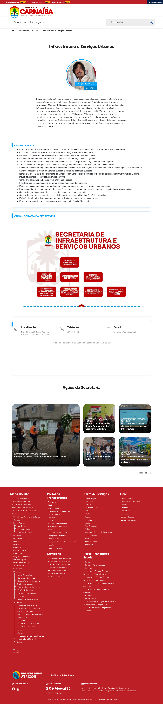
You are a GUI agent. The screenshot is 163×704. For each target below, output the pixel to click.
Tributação (88, 544)
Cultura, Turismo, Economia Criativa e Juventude (28, 582)
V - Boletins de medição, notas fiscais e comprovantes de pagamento (99, 603)
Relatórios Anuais (55, 577)
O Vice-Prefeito (19, 550)
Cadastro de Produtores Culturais (26, 517)
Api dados (21, 526)
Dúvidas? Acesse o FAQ (57, 567)
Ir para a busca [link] (16, 2)
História (16, 541)
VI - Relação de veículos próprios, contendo (97, 609)
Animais (87, 505)
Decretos (124, 505)
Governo (21, 633)
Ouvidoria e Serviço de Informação (98, 532)
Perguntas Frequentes (22, 557)
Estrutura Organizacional (57, 527)
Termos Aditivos (90, 599)
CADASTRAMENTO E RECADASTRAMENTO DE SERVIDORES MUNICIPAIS (22, 505)
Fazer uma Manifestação (57, 570)
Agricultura (88, 502)
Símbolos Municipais (21, 563)
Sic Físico (124, 514)
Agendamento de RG (21, 499)
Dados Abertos (19, 523)
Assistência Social (91, 508)
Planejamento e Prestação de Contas (62, 542)
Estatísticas (125, 508)
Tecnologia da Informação (27, 599)
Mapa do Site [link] (61, 2)
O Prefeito (17, 547)
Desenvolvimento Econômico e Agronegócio (29, 616)
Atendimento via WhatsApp (59, 561)
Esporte (87, 523)
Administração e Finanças (27, 605)
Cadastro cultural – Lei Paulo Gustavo (24, 512)
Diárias (50, 520)
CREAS (87, 514)
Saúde (19, 642)
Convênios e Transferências (59, 511)
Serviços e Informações (29, 22)
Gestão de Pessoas (25, 590)
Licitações (88, 596)
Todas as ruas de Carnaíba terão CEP (98, 456)
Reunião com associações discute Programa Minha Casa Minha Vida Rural (98, 424)
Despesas (51, 517)
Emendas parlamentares (57, 524)
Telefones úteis (19, 566)
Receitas (51, 545)
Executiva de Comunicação (28, 624)
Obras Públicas (53, 539)
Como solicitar (127, 499)
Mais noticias (143, 473)
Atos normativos (54, 508)
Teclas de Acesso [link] (39, 2)
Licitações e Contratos (57, 536)
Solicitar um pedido (128, 520)
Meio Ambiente (90, 526)
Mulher (87, 529)
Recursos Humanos (56, 548)
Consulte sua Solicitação (130, 502)
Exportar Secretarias (25, 532)
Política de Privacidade (61, 675)
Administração (90, 499)
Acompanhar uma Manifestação (60, 558)
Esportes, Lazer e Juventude (29, 587)
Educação (21, 621)
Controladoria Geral (25, 612)
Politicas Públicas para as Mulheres (27, 594)
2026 (74, 700)
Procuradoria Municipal (26, 639)
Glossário (17, 535)
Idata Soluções (99, 700)
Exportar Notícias (24, 529)
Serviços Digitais (19, 560)
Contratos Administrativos (94, 565)
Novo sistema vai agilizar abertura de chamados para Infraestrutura (134, 424)
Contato (16, 520)
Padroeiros (17, 554)
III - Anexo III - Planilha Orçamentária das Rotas (98, 584)
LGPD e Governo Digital (57, 533)
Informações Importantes (58, 573)
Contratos (88, 562)
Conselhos (17, 569)
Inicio (50, 530)
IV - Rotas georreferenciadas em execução (97, 590)
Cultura (87, 517)
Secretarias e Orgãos (28, 31)
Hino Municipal (19, 538)
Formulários (126, 511)
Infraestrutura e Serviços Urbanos (30, 636)
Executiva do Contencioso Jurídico (27, 628)
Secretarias (17, 602)
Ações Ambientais (25, 575)
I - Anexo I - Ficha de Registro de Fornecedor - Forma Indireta (97, 572)
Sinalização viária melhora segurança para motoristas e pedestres (134, 457)
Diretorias (17, 572)
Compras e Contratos (26, 578)
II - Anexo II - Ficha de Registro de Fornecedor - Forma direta (97, 578)
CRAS (86, 511)
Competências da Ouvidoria (59, 564)
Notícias (16, 544)
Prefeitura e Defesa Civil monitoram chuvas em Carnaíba (42, 450)
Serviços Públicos (91, 541)
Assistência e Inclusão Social (28, 608)
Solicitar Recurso (127, 517)
